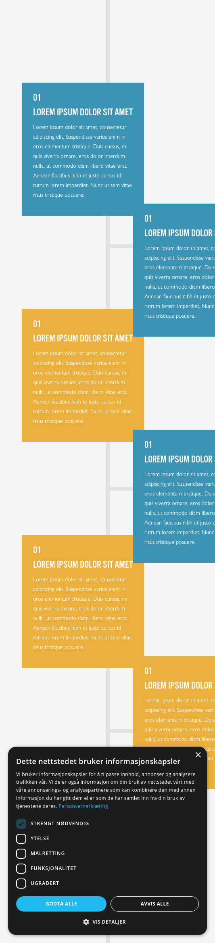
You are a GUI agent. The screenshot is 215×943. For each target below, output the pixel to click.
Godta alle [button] (61, 903)
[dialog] (107, 841)
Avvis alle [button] (155, 903)
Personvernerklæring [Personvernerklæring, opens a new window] (83, 806)
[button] (107, 922)
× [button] (198, 755)
